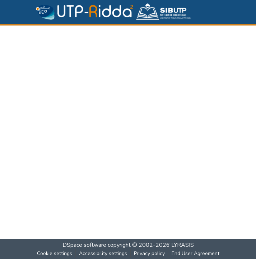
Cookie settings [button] (54, 253)
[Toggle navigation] (218, 12)
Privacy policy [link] (149, 253)
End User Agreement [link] (195, 253)
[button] (114, 12)
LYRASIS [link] (182, 245)
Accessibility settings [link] (103, 253)
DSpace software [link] (84, 245)
